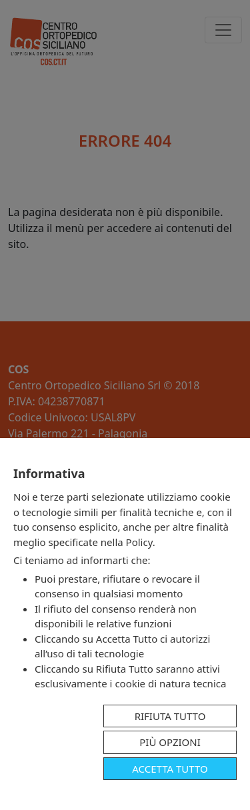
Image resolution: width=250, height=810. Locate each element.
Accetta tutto (169, 768)
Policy (139, 542)
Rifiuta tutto (170, 716)
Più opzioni (170, 742)
